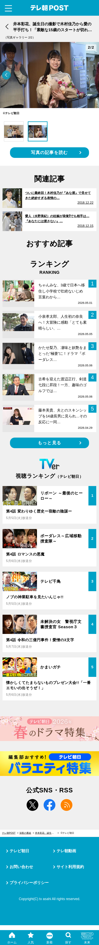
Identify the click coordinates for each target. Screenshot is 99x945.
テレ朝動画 (66, 851)
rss (66, 805)
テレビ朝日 (19, 851)
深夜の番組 (25, 833)
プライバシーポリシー (29, 882)
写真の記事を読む (49, 152)
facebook (49, 805)
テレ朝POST (50, 8)
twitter (32, 805)
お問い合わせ (21, 867)
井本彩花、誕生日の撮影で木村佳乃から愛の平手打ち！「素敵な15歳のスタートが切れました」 (47, 833)
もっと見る (49, 442)
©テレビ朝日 (67, 833)
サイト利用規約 (70, 867)
